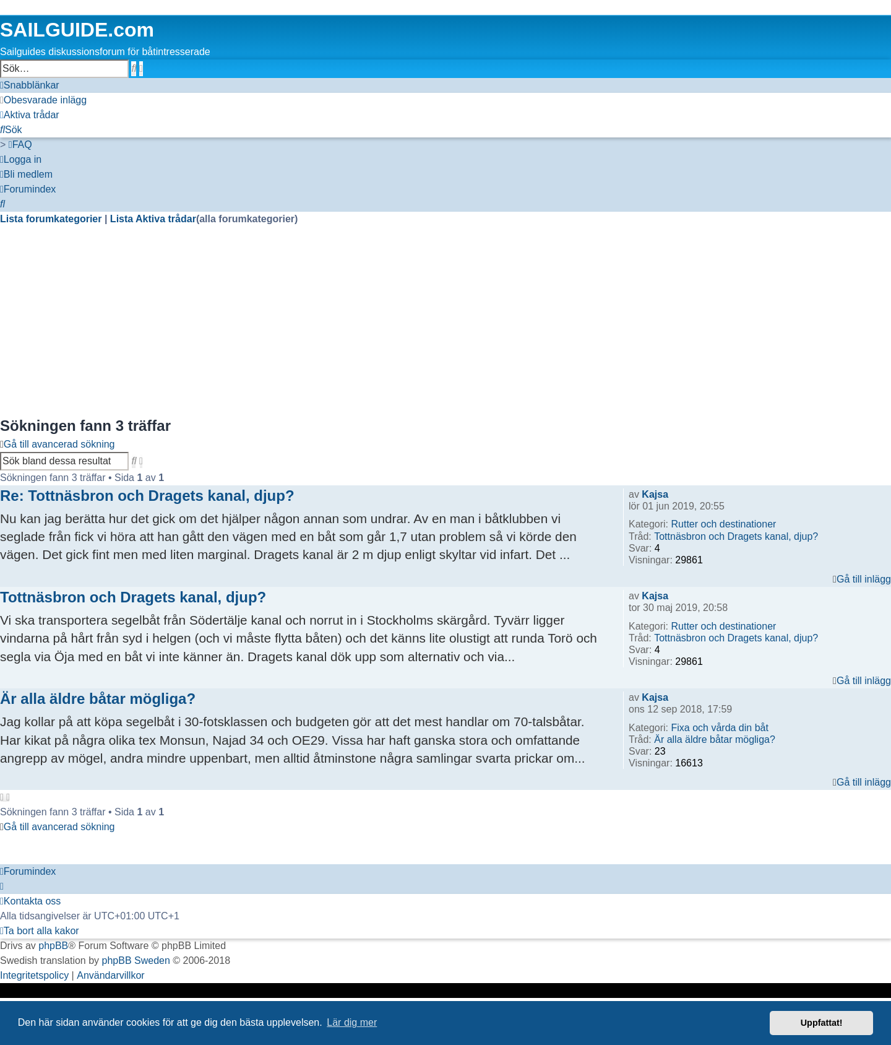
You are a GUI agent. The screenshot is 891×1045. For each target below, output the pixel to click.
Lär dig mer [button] (352, 1022)
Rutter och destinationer (723, 524)
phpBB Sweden (136, 960)
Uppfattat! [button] (822, 1023)
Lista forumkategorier (50, 219)
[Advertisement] (371, 328)
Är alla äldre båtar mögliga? (714, 739)
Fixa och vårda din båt (719, 727)
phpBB (53, 945)
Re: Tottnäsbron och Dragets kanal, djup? (147, 495)
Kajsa (655, 494)
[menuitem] (43, 100)
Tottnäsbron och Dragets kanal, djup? (736, 536)
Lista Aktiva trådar (153, 219)
